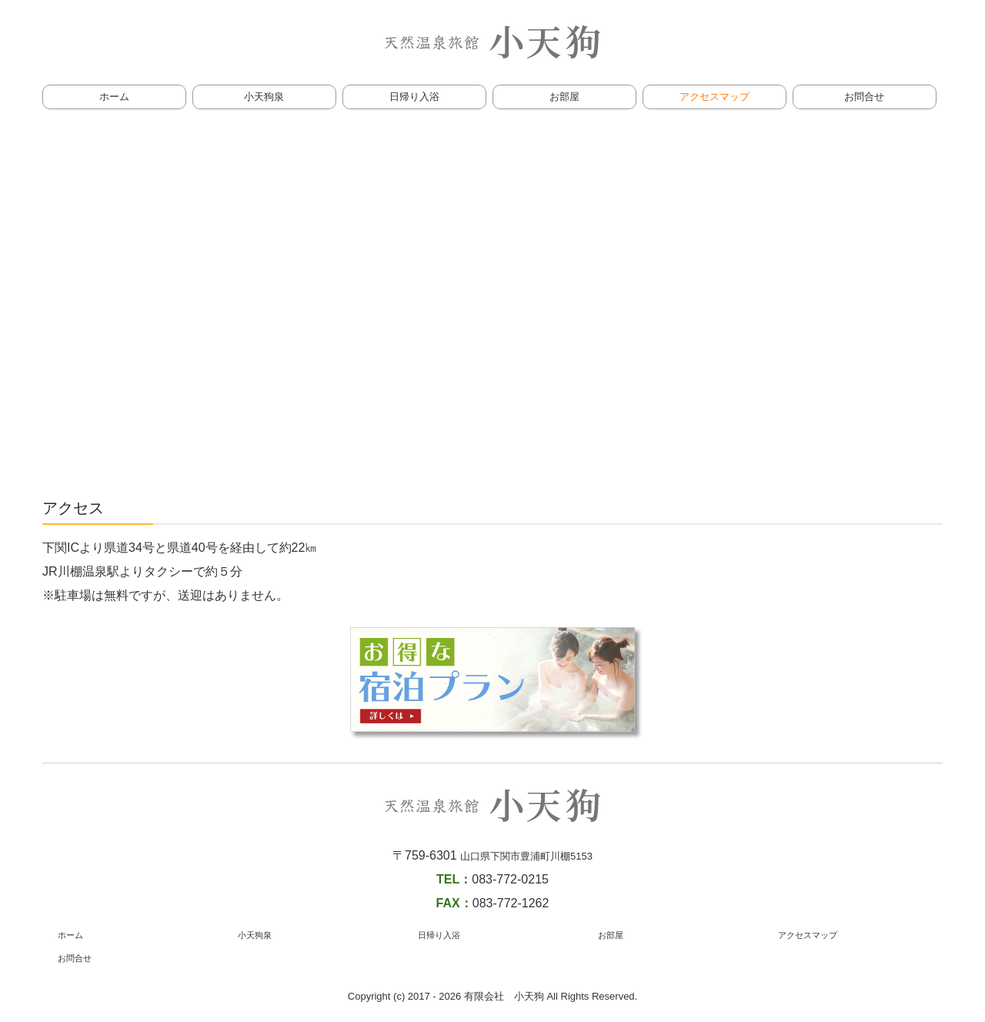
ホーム (114, 96)
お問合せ (864, 96)
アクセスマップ (714, 96)
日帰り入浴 (414, 96)
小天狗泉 (264, 96)
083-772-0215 (510, 879)
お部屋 (564, 96)
